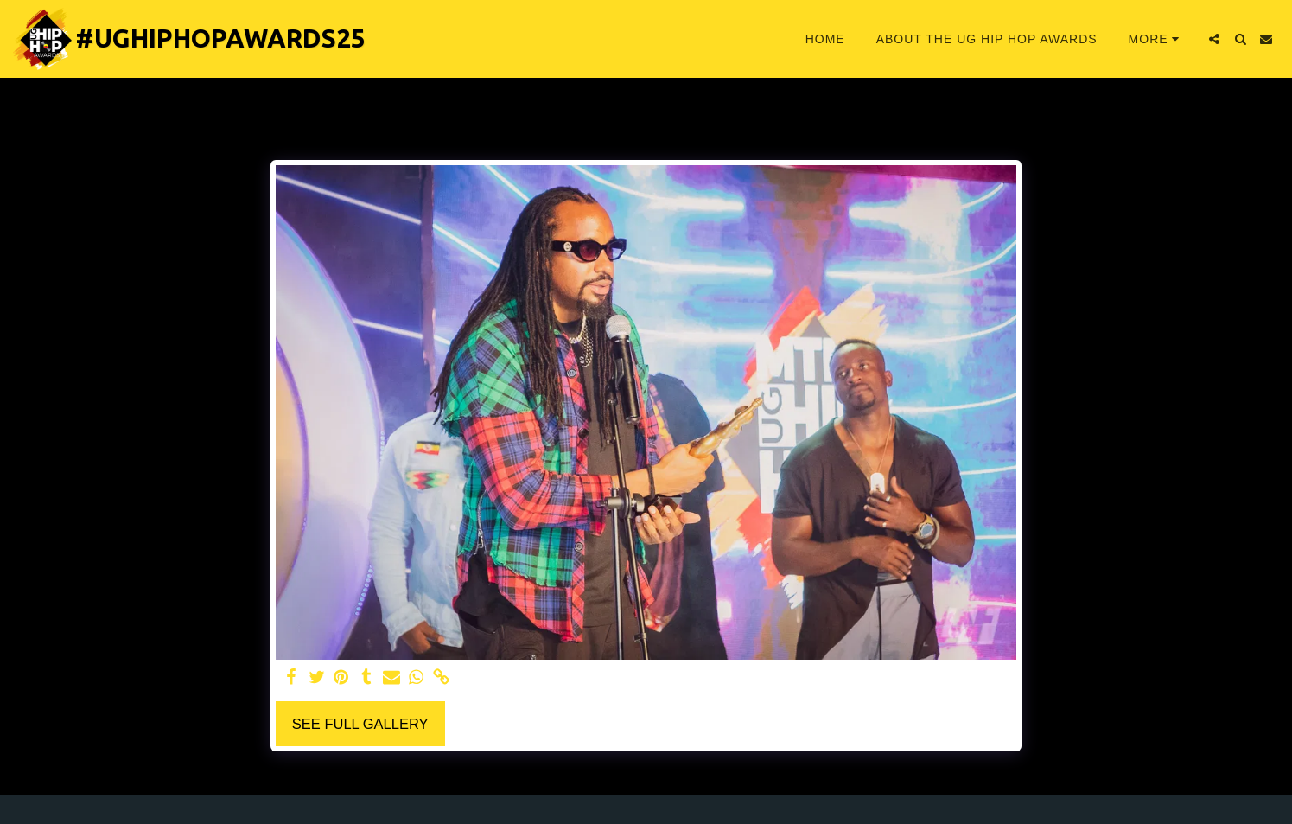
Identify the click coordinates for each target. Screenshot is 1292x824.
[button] (1214, 39)
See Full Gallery (360, 723)
